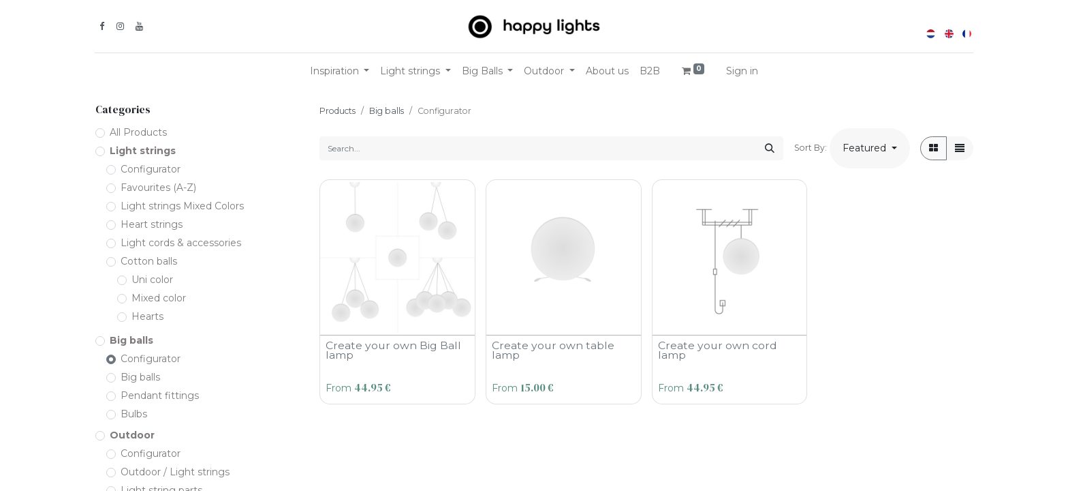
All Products (138, 132)
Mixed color (158, 298)
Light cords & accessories (181, 243)
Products (337, 111)
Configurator (150, 169)
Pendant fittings (160, 395)
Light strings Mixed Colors (182, 206)
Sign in (742, 71)
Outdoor (132, 435)
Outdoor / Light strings (175, 472)
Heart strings (152, 224)
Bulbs (134, 414)
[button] (870, 148)
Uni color (152, 279)
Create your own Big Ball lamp (393, 350)
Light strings (143, 151)
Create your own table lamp (553, 350)
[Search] (769, 148)
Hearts (147, 316)
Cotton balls (149, 261)
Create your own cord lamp (717, 350)
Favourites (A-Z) (158, 187)
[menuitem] (607, 71)
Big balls (131, 340)
